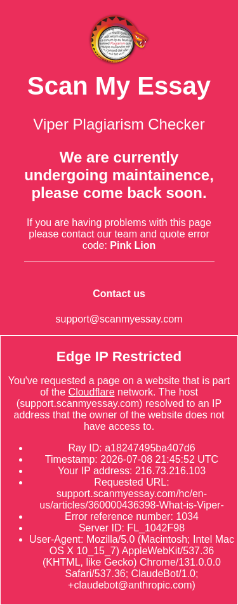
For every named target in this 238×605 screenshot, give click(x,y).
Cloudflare (92, 392)
